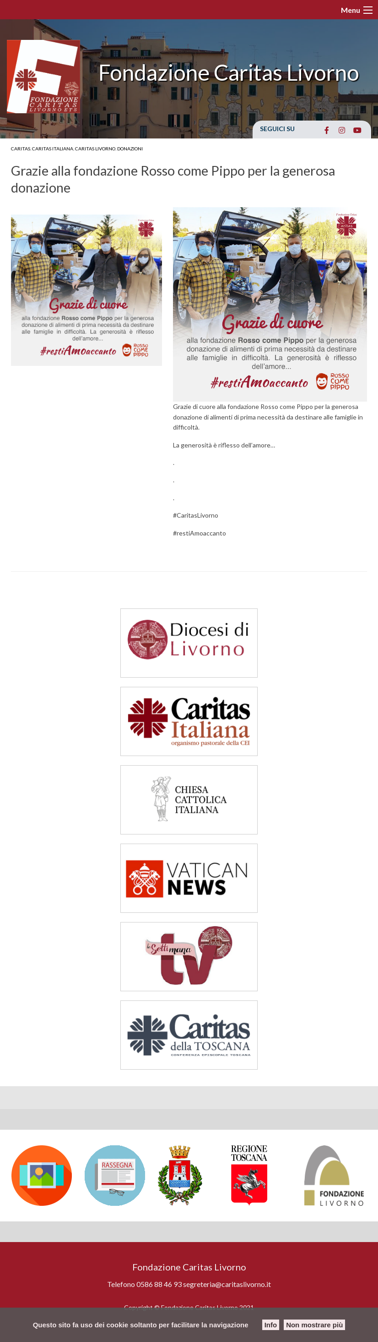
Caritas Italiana (52, 148)
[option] (43, 1175)
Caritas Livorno (95, 148)
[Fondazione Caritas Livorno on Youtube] (357, 130)
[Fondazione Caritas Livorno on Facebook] (326, 130)
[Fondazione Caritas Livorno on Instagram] (342, 130)
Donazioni (130, 148)
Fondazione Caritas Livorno (228, 72)
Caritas (20, 148)
